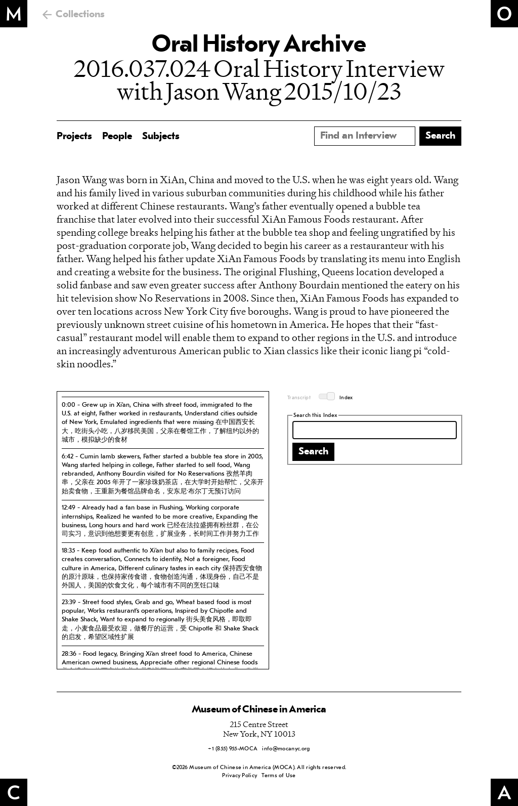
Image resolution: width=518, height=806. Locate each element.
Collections (80, 15)
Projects (74, 137)
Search (313, 452)
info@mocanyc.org (286, 749)
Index (346, 398)
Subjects (161, 137)
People (117, 137)
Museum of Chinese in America (259, 710)
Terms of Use (278, 776)
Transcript (299, 398)
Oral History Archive (259, 45)
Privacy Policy (239, 776)
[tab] (163, 422)
